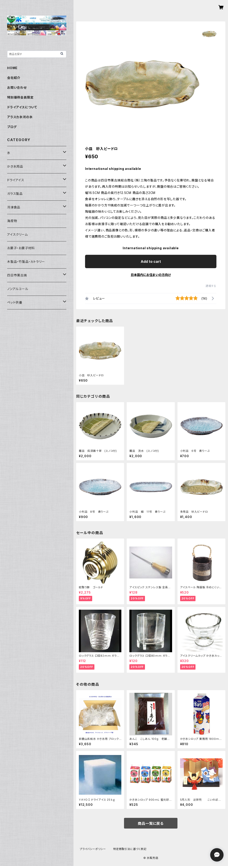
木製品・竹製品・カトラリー (26, 261)
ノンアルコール (17, 289)
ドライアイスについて (22, 107)
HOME (12, 68)
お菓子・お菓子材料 (21, 248)
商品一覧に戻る (151, 823)
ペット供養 (14, 302)
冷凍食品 (13, 207)
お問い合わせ (17, 87)
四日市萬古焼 (17, 275)
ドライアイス (15, 180)
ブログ (11, 127)
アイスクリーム (17, 234)
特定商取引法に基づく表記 (130, 849)
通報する (211, 286)
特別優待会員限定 (20, 97)
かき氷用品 (15, 166)
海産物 (12, 221)
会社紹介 (13, 78)
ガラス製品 (15, 193)
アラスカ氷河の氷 (20, 117)
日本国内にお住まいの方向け (151, 275)
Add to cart (151, 261)
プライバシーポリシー (93, 849)
